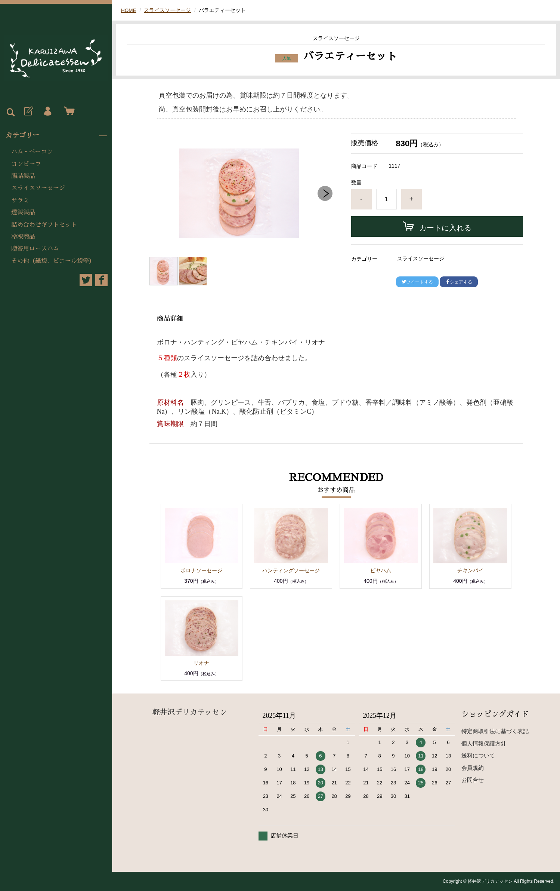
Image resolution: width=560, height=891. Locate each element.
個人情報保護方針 (483, 743)
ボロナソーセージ (201, 570)
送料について (478, 755)
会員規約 (472, 768)
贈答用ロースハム (35, 249)
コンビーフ (26, 164)
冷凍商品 (23, 237)
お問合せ (472, 780)
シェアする (458, 282)
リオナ (201, 663)
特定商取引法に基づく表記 (495, 731)
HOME (129, 10)
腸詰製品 (23, 176)
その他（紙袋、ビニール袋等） (53, 261)
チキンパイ (470, 570)
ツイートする (417, 282)
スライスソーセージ (38, 188)
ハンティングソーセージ (291, 570)
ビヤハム (380, 570)
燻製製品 (23, 212)
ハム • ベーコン (32, 152)
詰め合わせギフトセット (44, 225)
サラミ (20, 200)
